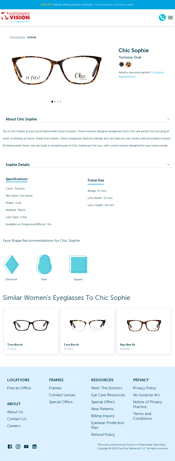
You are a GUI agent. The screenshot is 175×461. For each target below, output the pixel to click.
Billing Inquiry (102, 416)
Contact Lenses (62, 395)
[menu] (170, 17)
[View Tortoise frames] (128, 64)
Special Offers (61, 402)
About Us (15, 412)
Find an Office (19, 388)
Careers (13, 426)
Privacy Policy (144, 388)
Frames (55, 388)
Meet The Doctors (106, 388)
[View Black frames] (122, 64)
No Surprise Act (146, 395)
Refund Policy (103, 434)
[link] (31, 331)
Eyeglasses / (18, 37)
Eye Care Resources (108, 395)
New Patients (102, 409)
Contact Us (16, 419)
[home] (15, 17)
